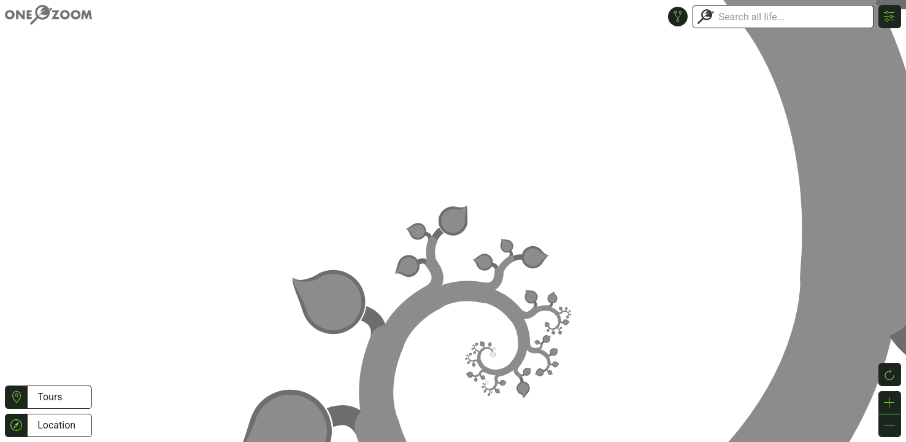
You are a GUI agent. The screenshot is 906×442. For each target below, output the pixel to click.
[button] (16, 397)
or (453, 221)
